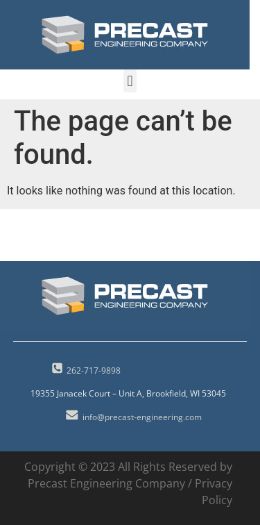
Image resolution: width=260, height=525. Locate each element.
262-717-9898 (94, 370)
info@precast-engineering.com (142, 417)
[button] (130, 80)
